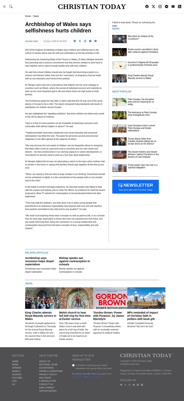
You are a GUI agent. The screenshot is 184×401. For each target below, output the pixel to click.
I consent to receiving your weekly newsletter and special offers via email (93, 367)
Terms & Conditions (51, 371)
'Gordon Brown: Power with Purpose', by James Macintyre (108, 315)
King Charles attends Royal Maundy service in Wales (40, 315)
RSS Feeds (45, 378)
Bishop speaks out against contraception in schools (74, 261)
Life (14, 381)
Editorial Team (48, 364)
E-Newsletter (47, 381)
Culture (17, 378)
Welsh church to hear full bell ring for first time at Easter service (75, 315)
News (36, 16)
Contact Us (46, 384)
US (13, 384)
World (16, 371)
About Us (44, 361)
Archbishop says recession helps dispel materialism (39, 261)
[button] (4, 7)
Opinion (16, 368)
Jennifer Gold (31, 41)
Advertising (46, 368)
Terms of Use (78, 377)
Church (16, 374)
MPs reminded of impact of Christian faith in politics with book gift (142, 315)
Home (28, 16)
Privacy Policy (48, 374)
